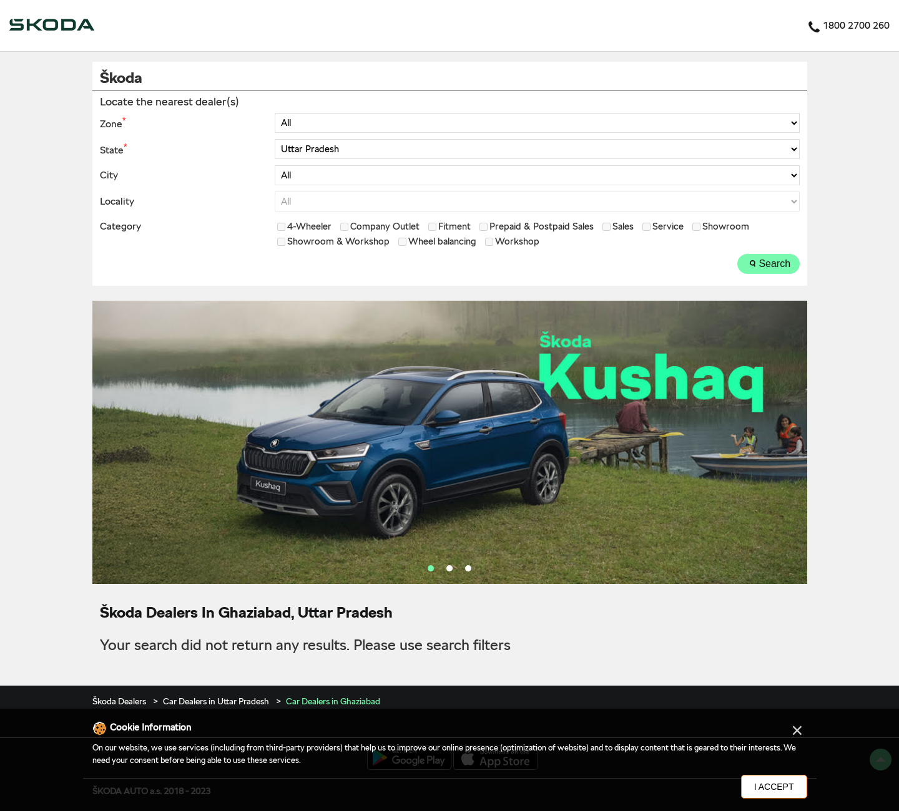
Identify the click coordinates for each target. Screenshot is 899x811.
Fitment (454, 226)
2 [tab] (449, 568)
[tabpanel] (449, 442)
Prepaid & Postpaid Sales (541, 226)
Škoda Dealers (120, 701)
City (109, 175)
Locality (117, 201)
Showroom (725, 226)
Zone (112, 123)
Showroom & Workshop (338, 241)
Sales (623, 226)
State (113, 149)
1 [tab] (431, 568)
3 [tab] (468, 568)
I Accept (774, 787)
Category (120, 226)
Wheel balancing (442, 241)
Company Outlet (385, 226)
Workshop (517, 241)
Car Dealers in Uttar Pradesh (216, 701)
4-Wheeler (309, 226)
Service (668, 226)
